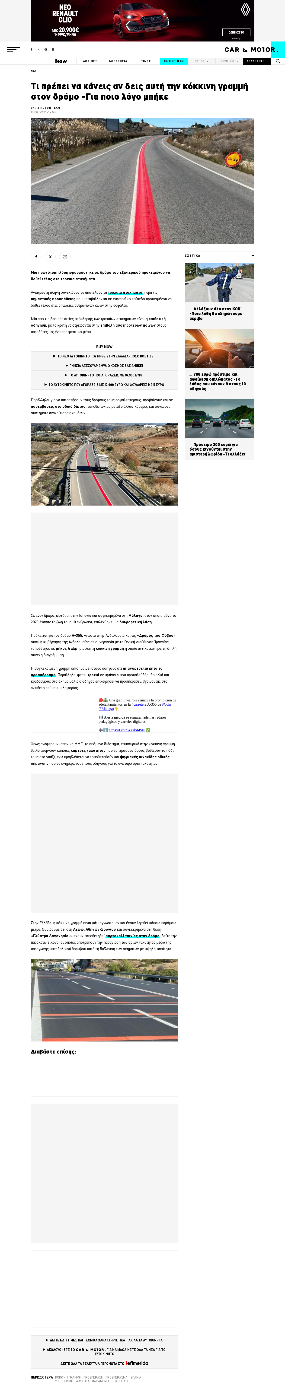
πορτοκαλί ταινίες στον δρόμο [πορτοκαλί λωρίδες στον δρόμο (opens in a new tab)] (133, 935)
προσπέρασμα (117, 1377)
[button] (13, 49)
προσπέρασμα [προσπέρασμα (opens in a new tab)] (43, 674)
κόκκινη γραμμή (68, 1377)
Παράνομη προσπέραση (110, 1381)
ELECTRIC (174, 61)
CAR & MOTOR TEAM (45, 107)
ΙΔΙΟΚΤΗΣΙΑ (118, 61)
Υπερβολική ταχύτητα (72, 1381)
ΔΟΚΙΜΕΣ (90, 61)
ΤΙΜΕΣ (146, 61)
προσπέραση (93, 1377)
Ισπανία (135, 1377)
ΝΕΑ (33, 70)
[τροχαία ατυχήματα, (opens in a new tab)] (125, 292)
